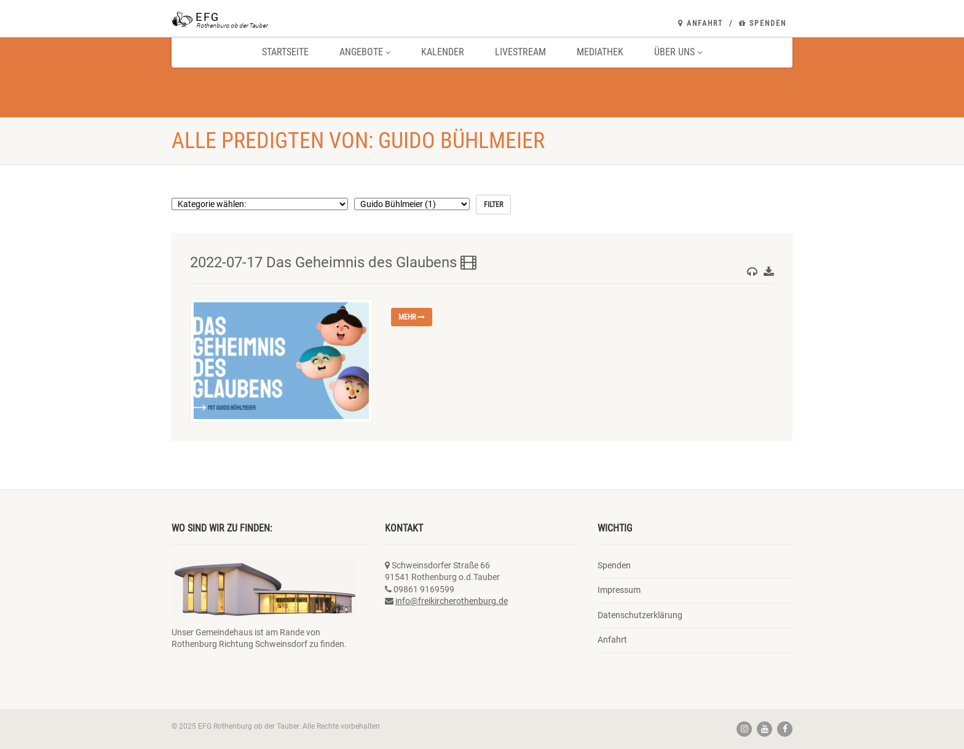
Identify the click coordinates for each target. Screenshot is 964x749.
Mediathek (600, 52)
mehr (411, 317)
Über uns (678, 52)
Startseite (285, 52)
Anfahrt (700, 23)
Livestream (520, 52)
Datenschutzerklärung (640, 615)
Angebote (364, 52)
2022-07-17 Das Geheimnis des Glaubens (333, 262)
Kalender (442, 52)
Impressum (619, 590)
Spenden (762, 23)
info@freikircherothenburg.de (451, 601)
